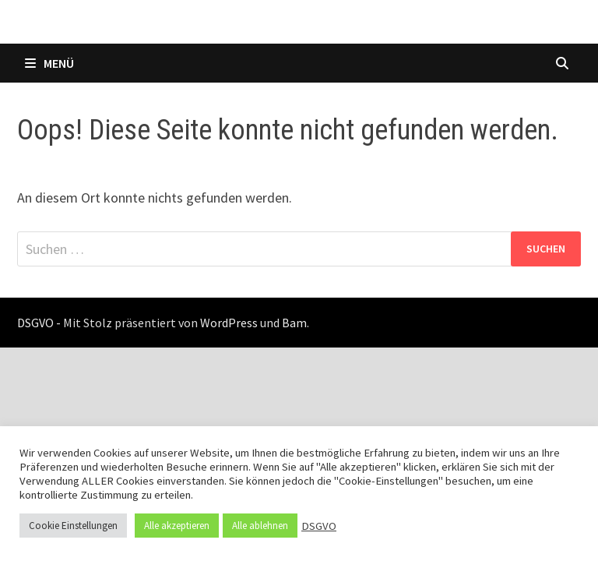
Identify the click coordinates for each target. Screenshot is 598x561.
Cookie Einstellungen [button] (73, 525)
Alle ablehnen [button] (260, 525)
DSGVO (318, 526)
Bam (294, 322)
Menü (49, 63)
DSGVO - (39, 322)
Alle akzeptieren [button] (176, 525)
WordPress (229, 322)
